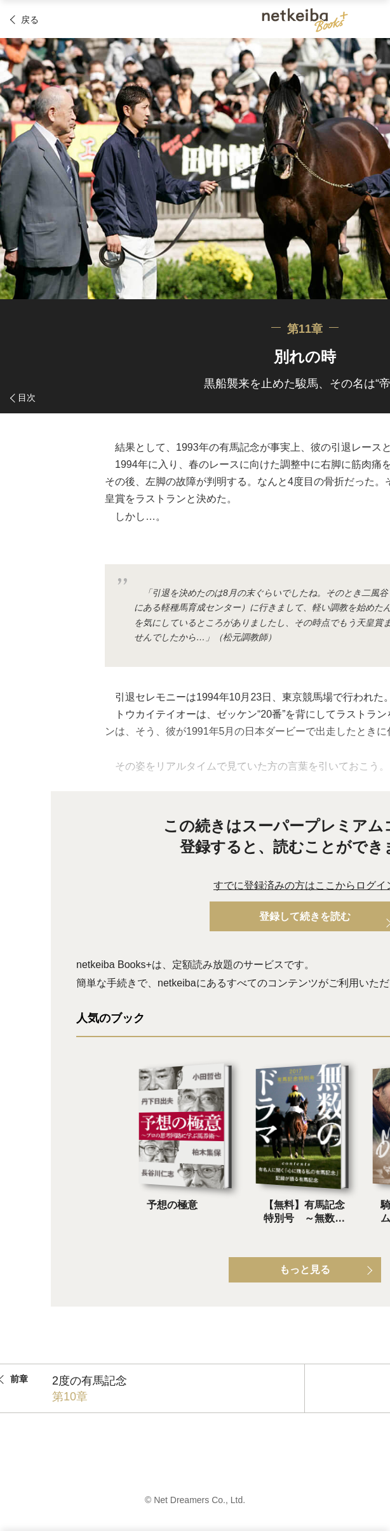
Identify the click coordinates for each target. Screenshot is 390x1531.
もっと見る (304, 1269)
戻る (30, 20)
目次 (27, 397)
